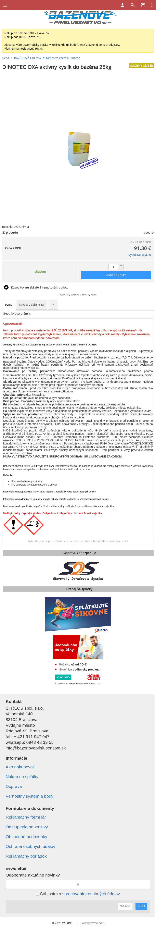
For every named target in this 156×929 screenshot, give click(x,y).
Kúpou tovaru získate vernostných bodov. (39, 287)
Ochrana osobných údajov (30, 846)
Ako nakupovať (20, 767)
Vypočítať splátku (140, 255)
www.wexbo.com (93, 923)
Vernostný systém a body (29, 796)
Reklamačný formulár (26, 817)
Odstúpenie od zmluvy (27, 826)
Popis (8, 304)
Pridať (141, 906)
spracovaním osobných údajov (91, 893)
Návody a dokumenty (31, 304)
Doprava (14, 786)
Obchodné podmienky (26, 836)
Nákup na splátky (22, 776)
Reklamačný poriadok (26, 856)
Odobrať (125, 906)
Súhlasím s (78, 893)
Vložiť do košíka (116, 275)
